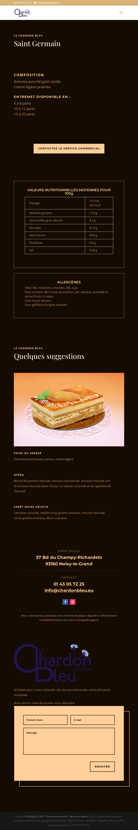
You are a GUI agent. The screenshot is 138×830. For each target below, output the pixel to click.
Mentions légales (79, 816)
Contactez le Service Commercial (69, 148)
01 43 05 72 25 (69, 584)
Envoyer (102, 766)
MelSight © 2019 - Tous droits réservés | (48, 816)
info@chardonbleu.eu (69, 590)
